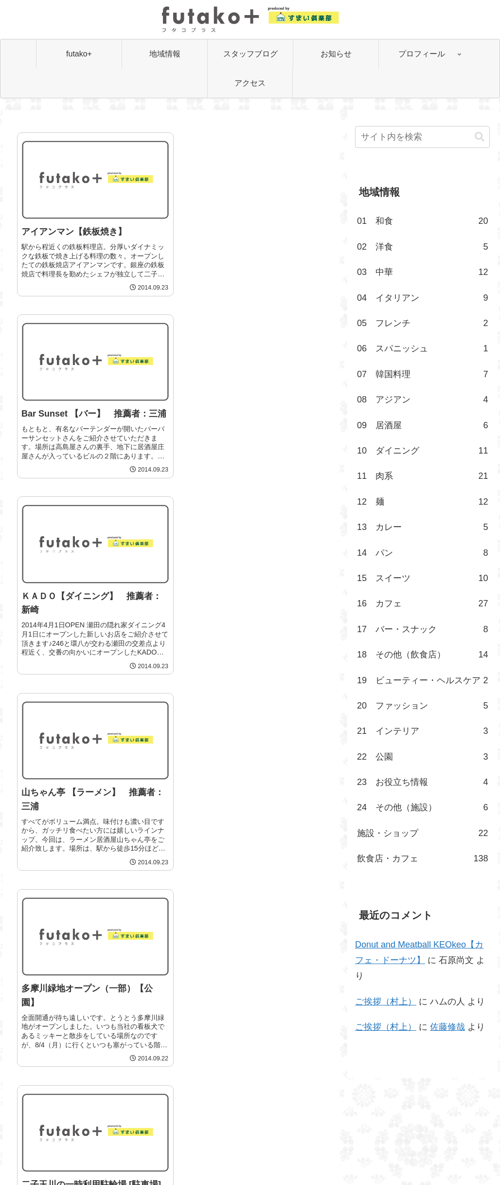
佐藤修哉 (447, 1027)
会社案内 (224, 1155)
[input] (422, 137)
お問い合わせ (269, 1155)
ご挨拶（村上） (385, 1001)
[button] (479, 137)
